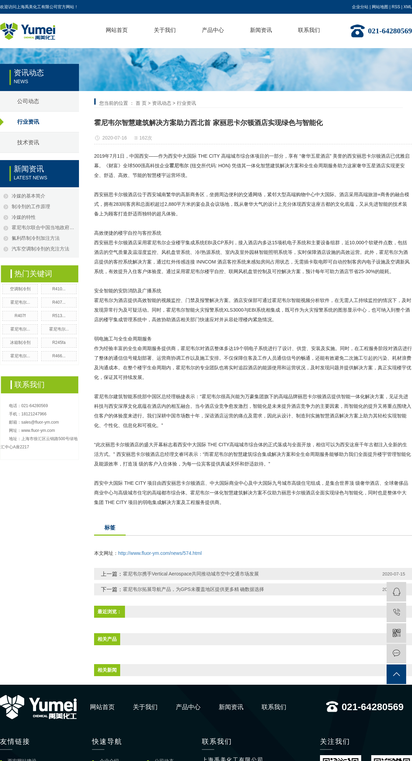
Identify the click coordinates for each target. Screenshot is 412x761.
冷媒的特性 (24, 217)
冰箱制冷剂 (20, 342)
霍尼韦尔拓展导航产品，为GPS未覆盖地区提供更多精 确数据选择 (193, 589)
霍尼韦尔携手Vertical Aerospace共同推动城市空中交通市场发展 (191, 574)
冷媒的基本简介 (28, 196)
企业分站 (360, 6)
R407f (19, 315)
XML (407, 6)
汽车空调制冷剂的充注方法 (42, 248)
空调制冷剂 (20, 289)
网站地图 (380, 6)
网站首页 (117, 30)
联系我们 (309, 30)
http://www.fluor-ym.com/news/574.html (160, 553)
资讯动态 (161, 103)
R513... (59, 315)
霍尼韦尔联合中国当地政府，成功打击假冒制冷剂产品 (44, 227)
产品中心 (213, 30)
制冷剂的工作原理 (31, 206)
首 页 (141, 103)
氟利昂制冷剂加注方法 (36, 238)
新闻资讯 (261, 30)
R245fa (59, 342)
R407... (59, 302)
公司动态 (28, 101)
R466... (59, 356)
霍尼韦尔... (20, 302)
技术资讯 (28, 142)
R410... (59, 289)
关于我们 (165, 30)
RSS (396, 6)
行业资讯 (28, 122)
